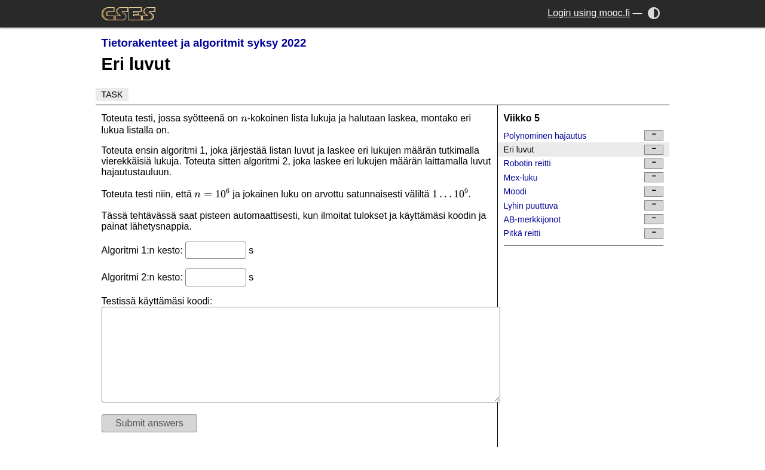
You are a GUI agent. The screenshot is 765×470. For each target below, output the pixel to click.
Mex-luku (584, 177)
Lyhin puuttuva (584, 205)
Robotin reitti (584, 163)
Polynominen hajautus (584, 135)
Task (112, 94)
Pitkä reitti (584, 233)
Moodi (584, 192)
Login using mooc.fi (588, 13)
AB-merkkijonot (584, 219)
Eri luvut (584, 150)
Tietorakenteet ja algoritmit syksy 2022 (204, 42)
